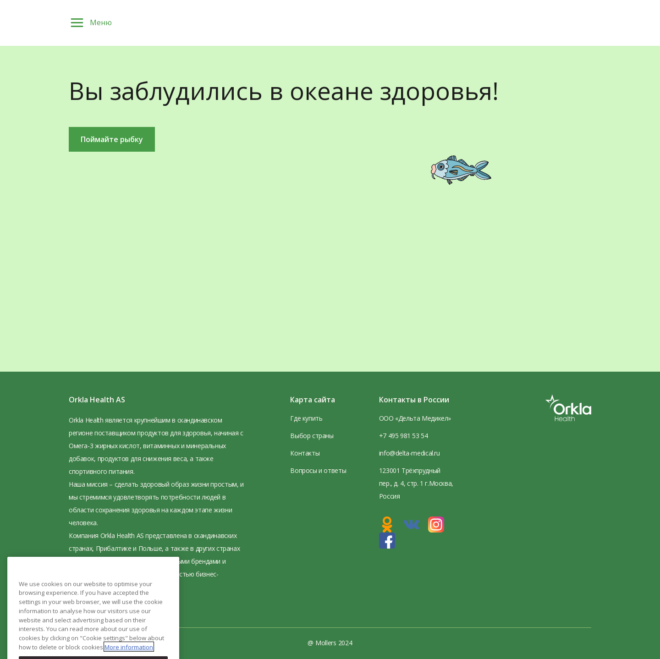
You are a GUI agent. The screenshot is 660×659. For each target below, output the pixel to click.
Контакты (304, 453)
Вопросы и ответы (318, 470)
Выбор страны (311, 435)
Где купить (306, 418)
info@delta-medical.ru (409, 453)
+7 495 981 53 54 (403, 435)
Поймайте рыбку (112, 139)
